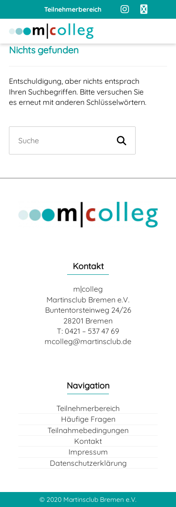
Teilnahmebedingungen (88, 430)
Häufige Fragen (88, 419)
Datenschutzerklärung (88, 463)
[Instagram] (124, 9)
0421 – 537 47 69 (92, 331)
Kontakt (88, 441)
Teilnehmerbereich (88, 408)
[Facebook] (143, 9)
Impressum (88, 451)
